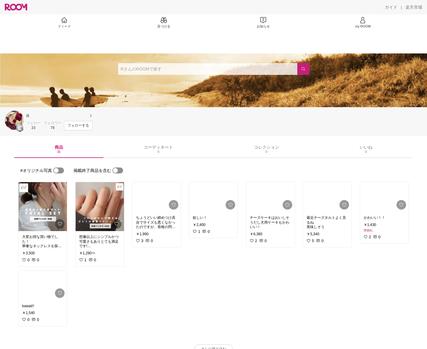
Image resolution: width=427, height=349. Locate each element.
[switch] (58, 170)
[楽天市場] (413, 7)
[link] (43, 206)
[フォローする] (78, 125)
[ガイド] (391, 7)
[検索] (303, 69)
